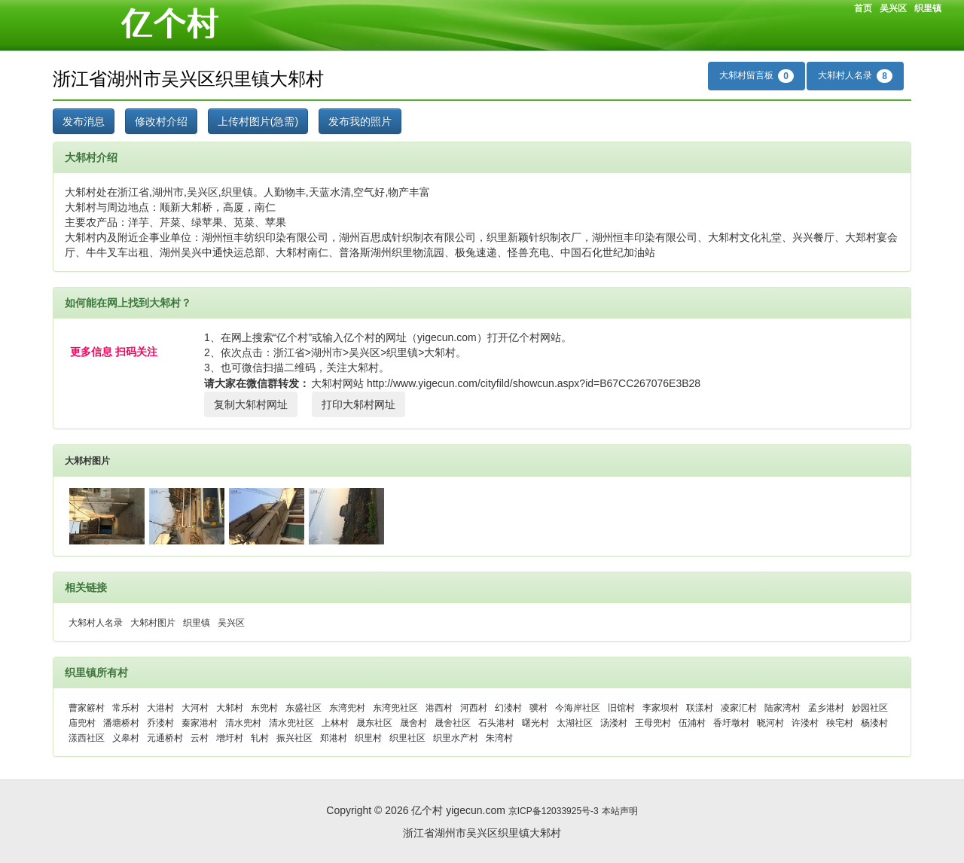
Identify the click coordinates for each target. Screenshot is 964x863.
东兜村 (264, 708)
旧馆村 (621, 708)
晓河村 (770, 723)
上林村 (335, 723)
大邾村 (229, 708)
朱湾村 (499, 738)
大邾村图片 (87, 461)
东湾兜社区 (395, 708)
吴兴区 (893, 8)
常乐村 (125, 708)
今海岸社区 (577, 708)
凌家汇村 (739, 708)
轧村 (260, 738)
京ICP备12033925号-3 (553, 811)
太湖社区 (575, 723)
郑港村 (333, 738)
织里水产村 (455, 738)
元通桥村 (165, 738)
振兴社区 (294, 738)
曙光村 (535, 723)
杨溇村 (874, 723)
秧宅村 (839, 723)
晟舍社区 (453, 723)
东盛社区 (303, 708)
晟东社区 (374, 723)
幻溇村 (508, 708)
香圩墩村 (731, 723)
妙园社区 (870, 708)
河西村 (473, 708)
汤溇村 (613, 723)
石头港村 (496, 723)
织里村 (368, 738)
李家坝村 (660, 708)
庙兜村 (82, 723)
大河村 (195, 708)
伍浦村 (692, 723)
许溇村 (805, 723)
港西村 (439, 708)
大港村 (160, 708)
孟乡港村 (826, 708)
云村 (200, 738)
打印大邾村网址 (358, 404)
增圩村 (229, 738)
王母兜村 (653, 723)
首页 (863, 8)
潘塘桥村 (121, 723)
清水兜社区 (291, 723)
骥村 (538, 708)
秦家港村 (200, 723)
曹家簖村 (87, 708)
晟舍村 (413, 723)
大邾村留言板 (756, 76)
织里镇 (927, 8)
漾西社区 (87, 738)
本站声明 (620, 811)
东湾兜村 (347, 708)
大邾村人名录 (855, 76)
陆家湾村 (782, 708)
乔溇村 (160, 723)
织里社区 (407, 738)
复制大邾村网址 (251, 404)
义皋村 (125, 738)
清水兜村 (243, 723)
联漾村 (699, 708)
